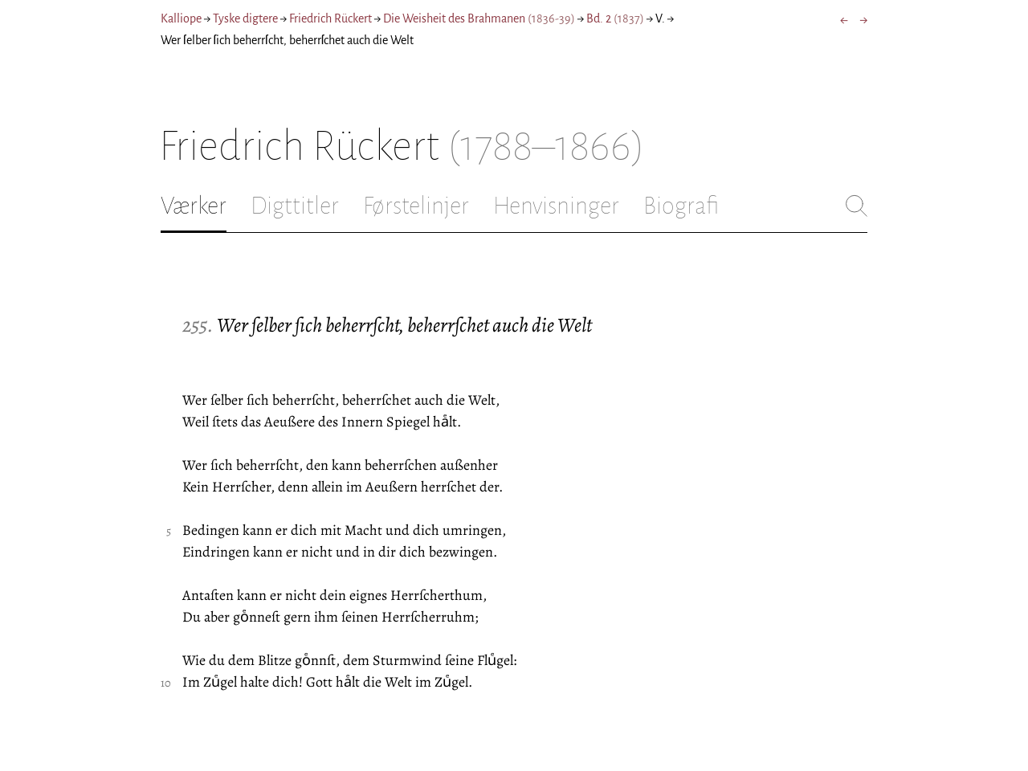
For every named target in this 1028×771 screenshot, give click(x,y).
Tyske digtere (245, 18)
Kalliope (181, 18)
